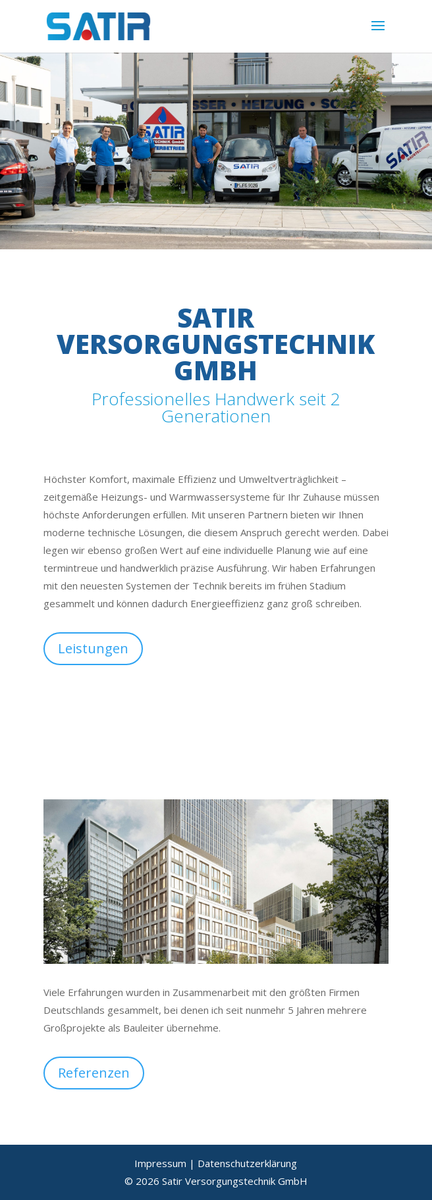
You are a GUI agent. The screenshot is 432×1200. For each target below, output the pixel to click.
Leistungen (93, 648)
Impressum (160, 1163)
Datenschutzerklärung (247, 1163)
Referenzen (94, 1073)
